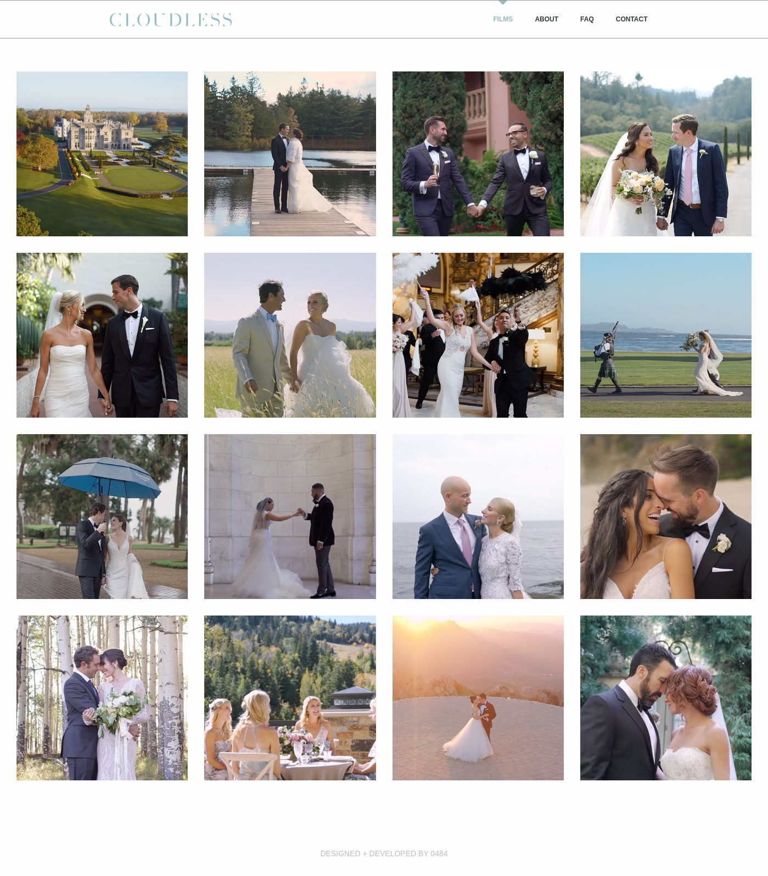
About (546, 19)
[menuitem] (503, 19)
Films (503, 19)
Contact (632, 19)
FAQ (587, 19)
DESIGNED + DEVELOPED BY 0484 (383, 853)
